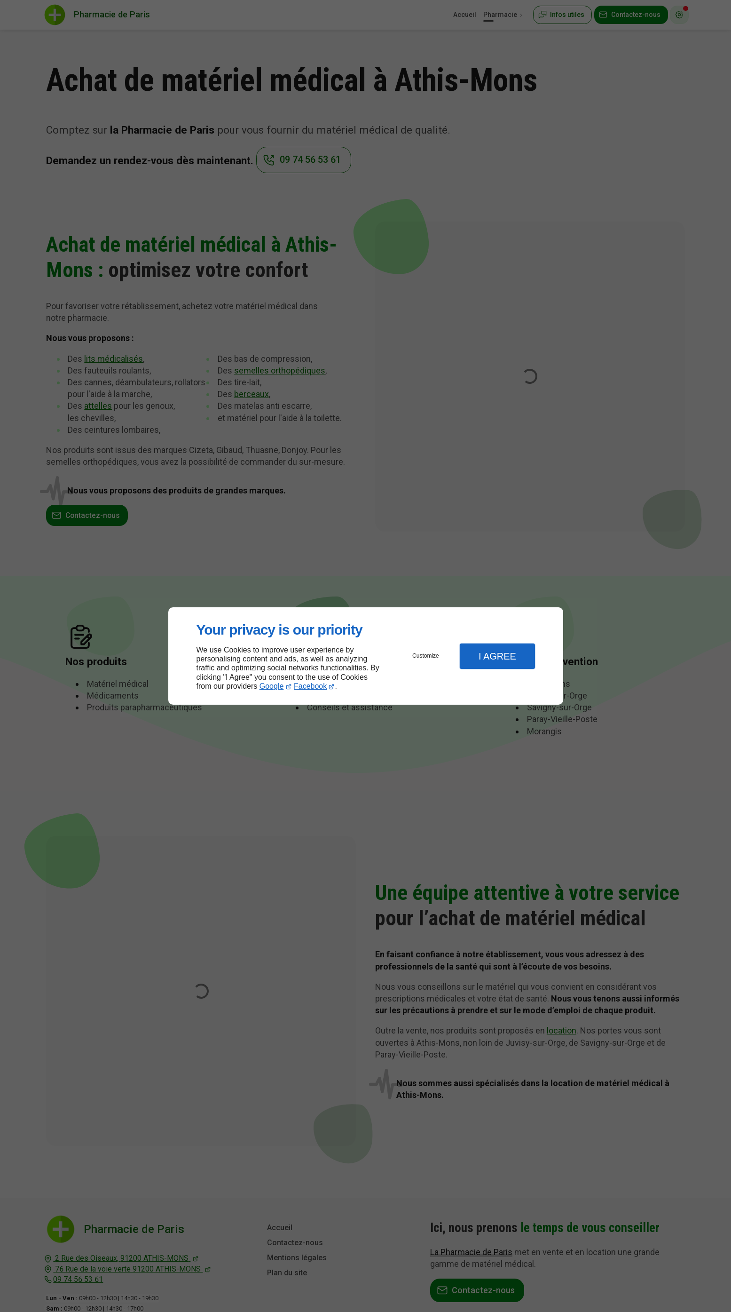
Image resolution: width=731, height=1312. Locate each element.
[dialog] (365, 656)
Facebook (310, 686)
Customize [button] (425, 655)
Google (271, 686)
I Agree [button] (497, 656)
